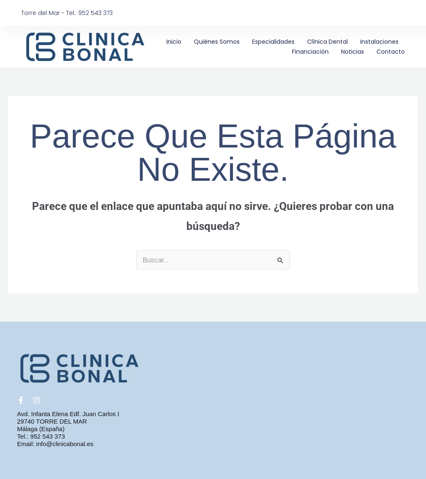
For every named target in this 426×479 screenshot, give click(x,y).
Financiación (310, 51)
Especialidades (273, 41)
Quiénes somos (217, 41)
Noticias (352, 51)
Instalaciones (379, 41)
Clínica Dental (327, 41)
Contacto (390, 51)
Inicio (173, 41)
